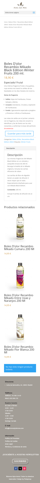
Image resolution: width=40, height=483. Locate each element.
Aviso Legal (9, 444)
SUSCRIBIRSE (20, 461)
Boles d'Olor (12, 22)
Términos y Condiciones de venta (15, 447)
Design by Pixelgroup (24, 479)
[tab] (20, 148)
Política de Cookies (11, 441)
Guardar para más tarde (19, 133)
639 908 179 (13, 398)
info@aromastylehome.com (14, 428)
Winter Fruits (25, 142)
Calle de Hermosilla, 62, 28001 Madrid (19, 385)
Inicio (5, 22)
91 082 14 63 (16, 395)
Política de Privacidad (12, 438)
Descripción (10, 148)
